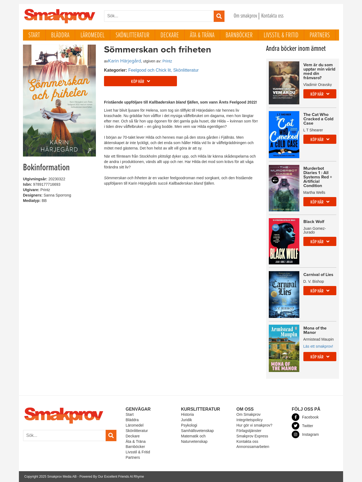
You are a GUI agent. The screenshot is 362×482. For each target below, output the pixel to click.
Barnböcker (239, 35)
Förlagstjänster (249, 430)
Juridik (186, 420)
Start (34, 35)
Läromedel (93, 35)
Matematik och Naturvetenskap (194, 439)
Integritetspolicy (249, 420)
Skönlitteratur (132, 35)
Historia (187, 414)
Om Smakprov (248, 414)
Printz (167, 61)
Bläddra (60, 35)
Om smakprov (245, 16)
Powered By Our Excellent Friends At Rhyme (111, 476)
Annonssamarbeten (252, 446)
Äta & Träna (202, 35)
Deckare (169, 35)
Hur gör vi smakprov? (254, 425)
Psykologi (189, 425)
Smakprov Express (252, 436)
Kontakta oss (272, 16)
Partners (320, 35)
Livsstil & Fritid (281, 35)
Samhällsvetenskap (197, 430)
